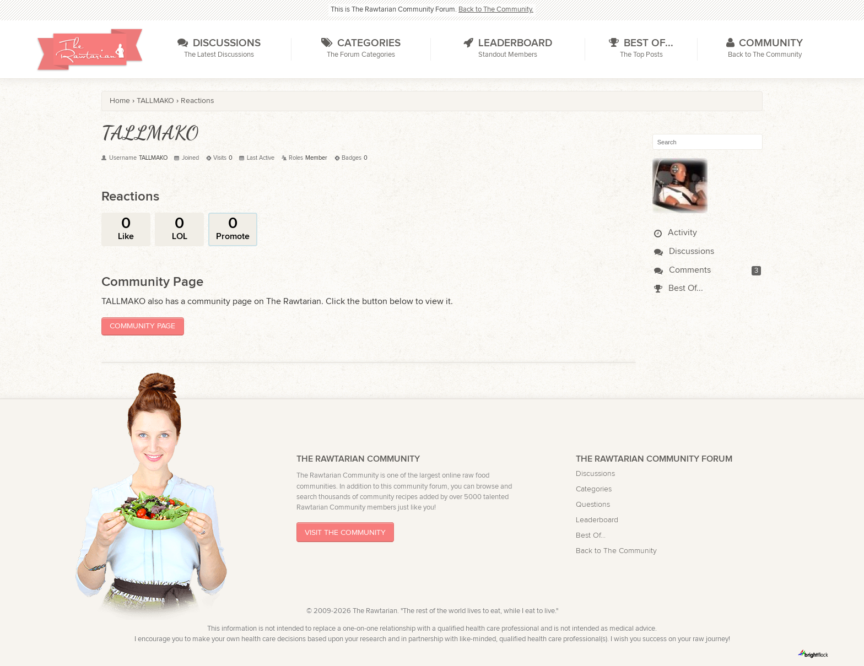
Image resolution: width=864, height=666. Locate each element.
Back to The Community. (495, 10)
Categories (594, 489)
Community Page (142, 326)
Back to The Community (616, 550)
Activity (675, 233)
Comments (682, 270)
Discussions (684, 251)
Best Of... (678, 288)
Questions (593, 504)
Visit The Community (345, 532)
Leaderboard (597, 519)
